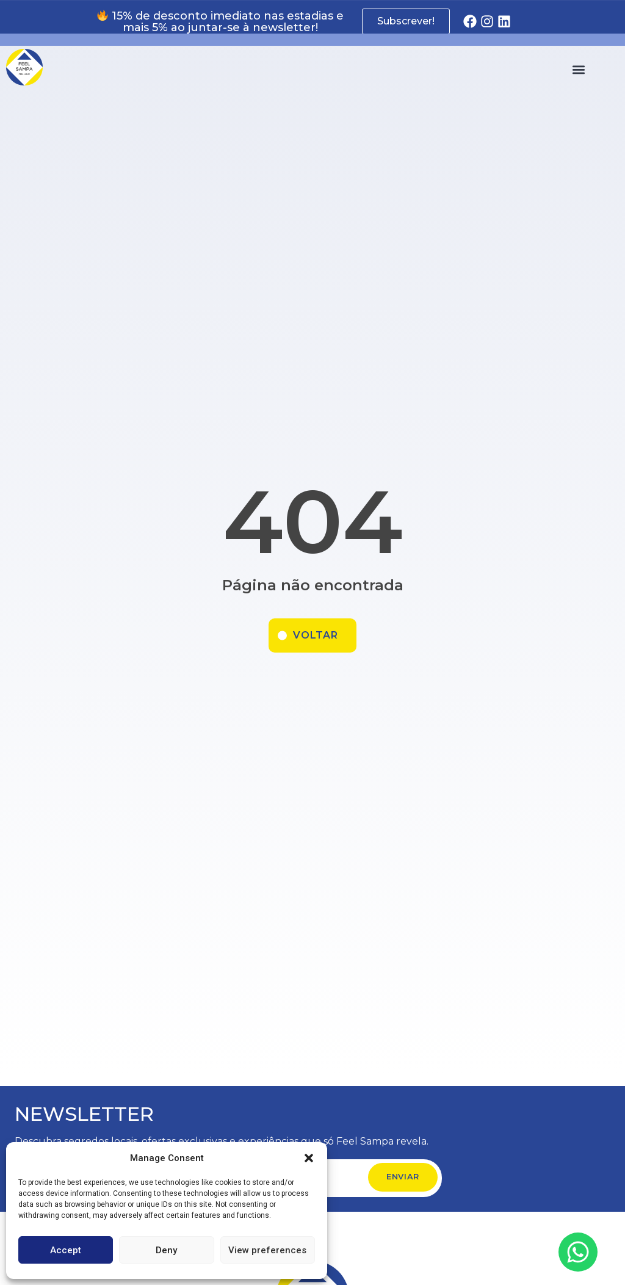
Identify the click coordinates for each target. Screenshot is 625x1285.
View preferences (267, 1250)
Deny (166, 1250)
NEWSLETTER (84, 1114)
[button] (309, 1158)
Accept (65, 1250)
